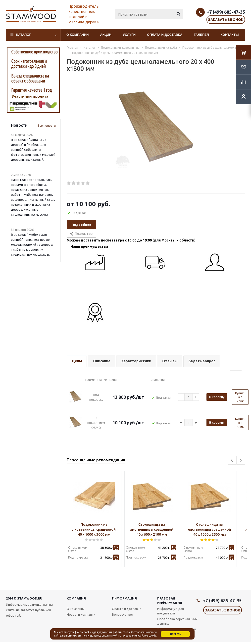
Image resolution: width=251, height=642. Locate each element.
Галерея (201, 35)
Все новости (47, 125)
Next (241, 460)
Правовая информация (169, 600)
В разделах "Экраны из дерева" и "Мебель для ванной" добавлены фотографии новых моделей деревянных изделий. (33, 149)
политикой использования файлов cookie (129, 635)
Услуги (129, 35)
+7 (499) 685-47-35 (226, 12)
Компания (76, 598)
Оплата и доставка (164, 35)
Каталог (23, 35)
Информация (124, 598)
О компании (77, 35)
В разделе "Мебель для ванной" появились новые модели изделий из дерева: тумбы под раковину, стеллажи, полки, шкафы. (32, 244)
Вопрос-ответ (123, 614)
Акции (105, 35)
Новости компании (81, 614)
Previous (232, 460)
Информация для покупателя (170, 611)
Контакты (230, 35)
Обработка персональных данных (177, 621)
